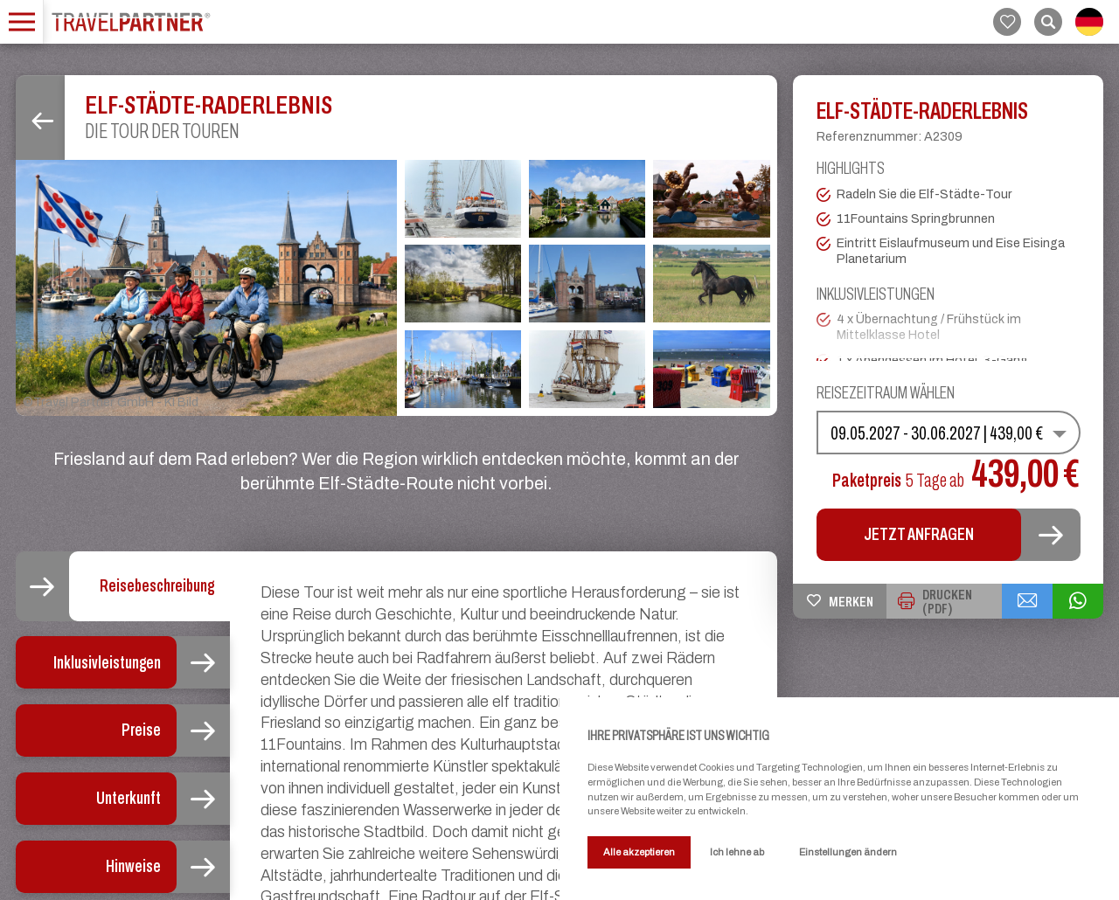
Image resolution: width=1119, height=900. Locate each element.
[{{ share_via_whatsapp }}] (1078, 601)
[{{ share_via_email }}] (1027, 601)
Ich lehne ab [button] (737, 852)
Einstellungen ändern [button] (848, 852)
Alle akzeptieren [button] (639, 852)
